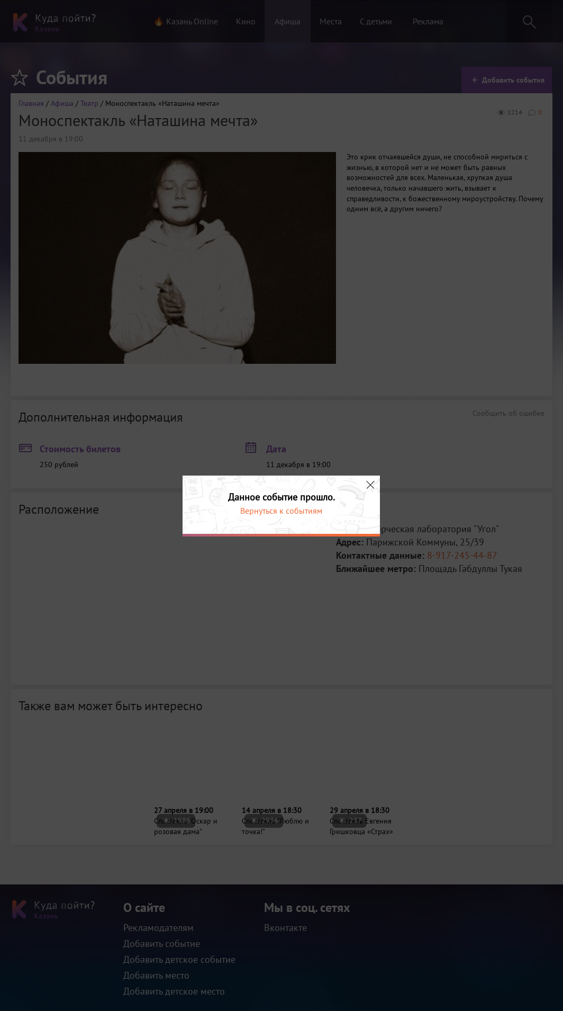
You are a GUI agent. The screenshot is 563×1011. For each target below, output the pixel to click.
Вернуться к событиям (281, 510)
